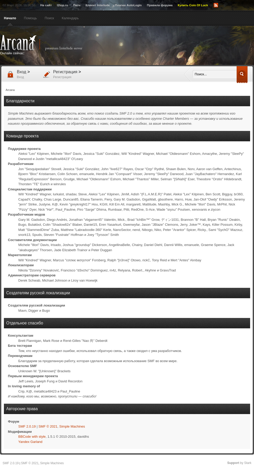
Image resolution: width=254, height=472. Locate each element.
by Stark (239, 463)
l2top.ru (62, 5)
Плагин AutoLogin (128, 5)
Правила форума (160, 5)
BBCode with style (32, 436)
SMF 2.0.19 (27, 426)
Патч (76, 5)
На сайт (46, 5)
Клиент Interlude (98, 5)
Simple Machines (72, 426)
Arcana (46, 43)
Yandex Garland (30, 442)
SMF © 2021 (47, 426)
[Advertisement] (177, 46)
